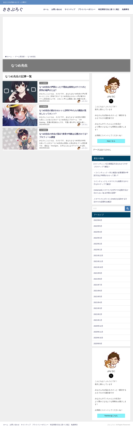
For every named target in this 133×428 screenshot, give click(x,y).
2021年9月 (98, 273)
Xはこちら (111, 141)
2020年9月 (98, 343)
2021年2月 (98, 314)
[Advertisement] (66, 36)
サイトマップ (70, 9)
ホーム (46, 9)
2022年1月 (98, 249)
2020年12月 (98, 326)
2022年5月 (98, 226)
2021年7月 (98, 285)
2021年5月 (98, 296)
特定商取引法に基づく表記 (108, 9)
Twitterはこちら (111, 416)
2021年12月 (98, 255)
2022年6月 (98, 220)
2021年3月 (98, 308)
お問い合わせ (56, 9)
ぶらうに (85, 101)
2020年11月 (98, 332)
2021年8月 (98, 279)
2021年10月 (98, 267)
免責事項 (125, 9)
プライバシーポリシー (86, 9)
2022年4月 (98, 232)
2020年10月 (98, 338)
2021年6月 (98, 291)
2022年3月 (98, 238)
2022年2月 (98, 244)
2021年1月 (98, 320)
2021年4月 (98, 302)
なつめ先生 (43, 83)
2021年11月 (98, 261)
